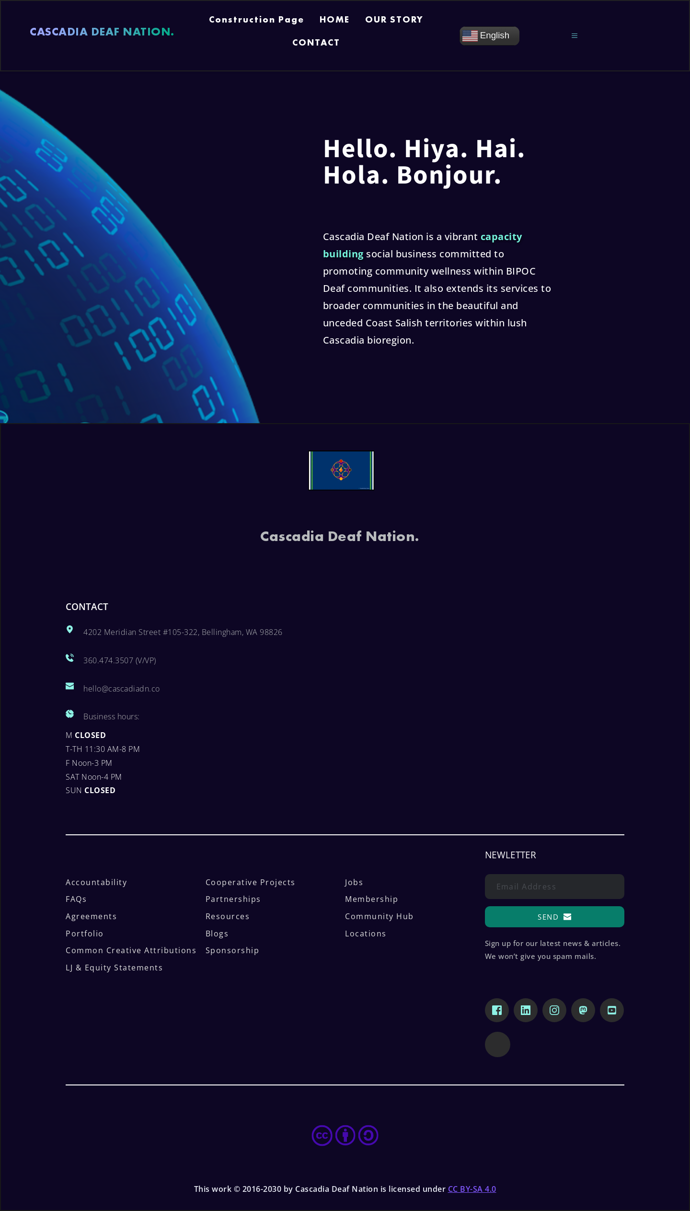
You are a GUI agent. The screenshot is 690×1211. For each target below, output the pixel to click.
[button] (576, 35)
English (485, 36)
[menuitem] (257, 24)
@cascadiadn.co (131, 688)
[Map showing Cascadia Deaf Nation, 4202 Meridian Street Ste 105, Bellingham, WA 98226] (484, 698)
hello (92, 688)
